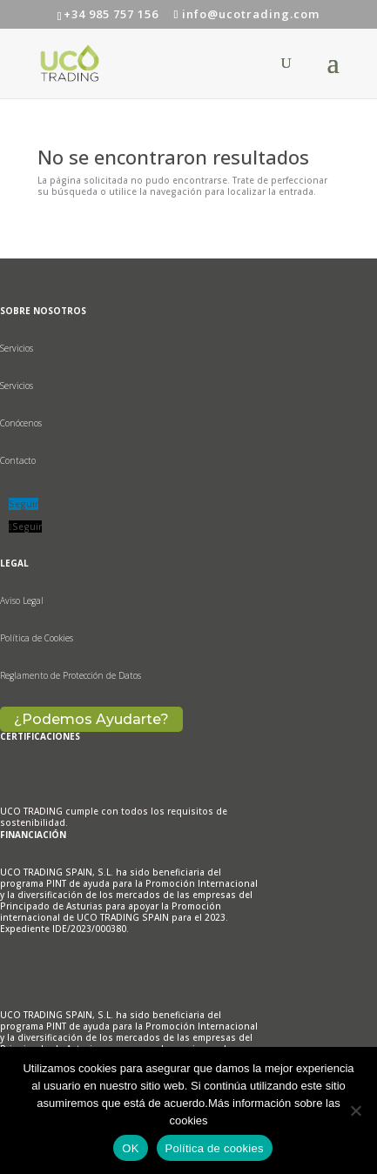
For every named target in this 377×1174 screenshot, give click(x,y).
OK (130, 1148)
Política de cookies (214, 1148)
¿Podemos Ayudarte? (91, 719)
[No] (355, 1110)
